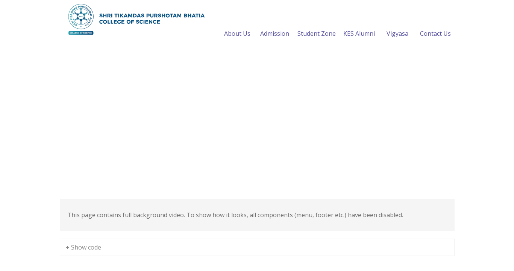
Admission (274, 24)
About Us (237, 24)
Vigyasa (397, 24)
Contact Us (435, 24)
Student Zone (316, 24)
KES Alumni (359, 24)
